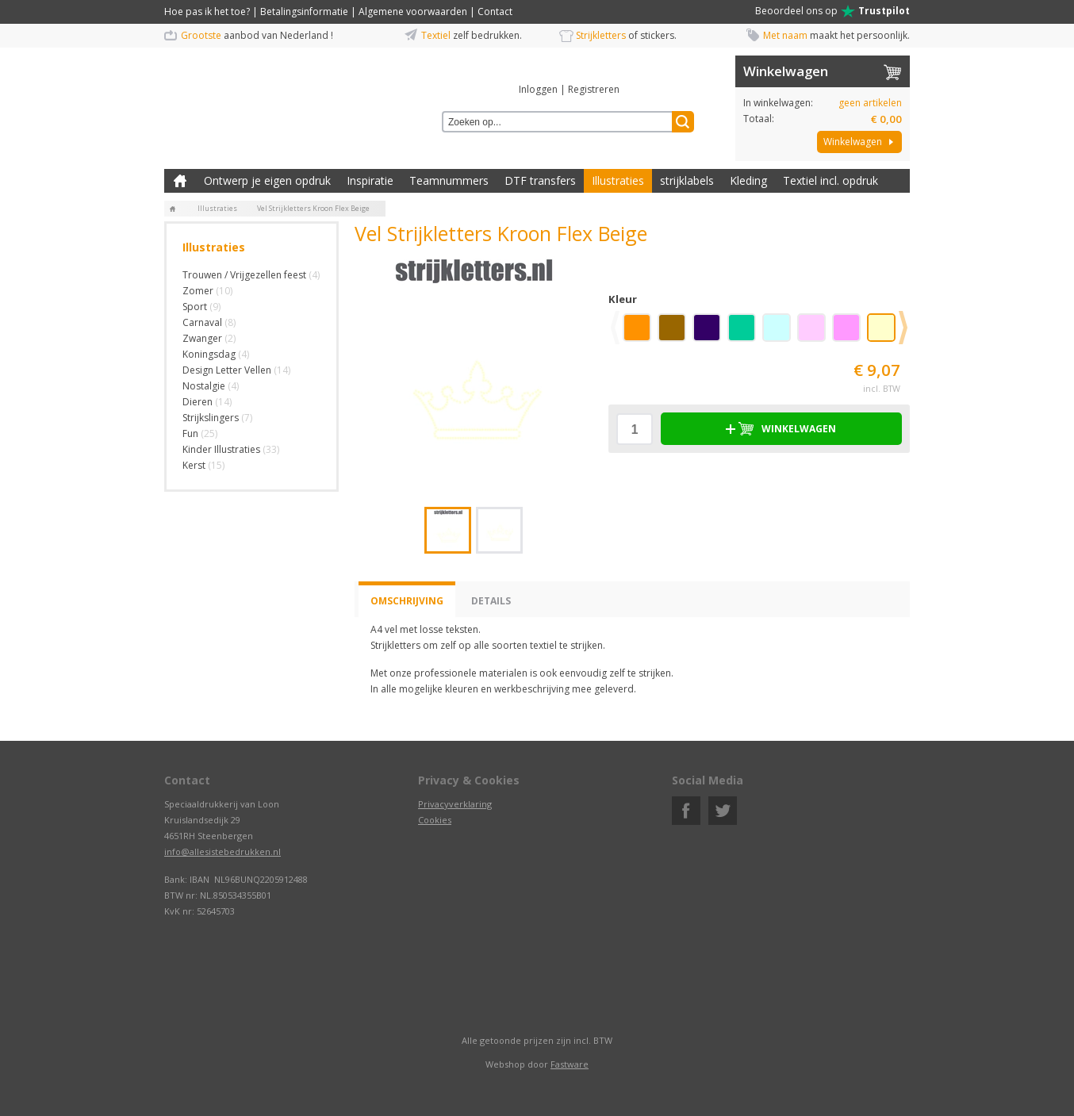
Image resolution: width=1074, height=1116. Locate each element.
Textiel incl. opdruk (830, 180)
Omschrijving (406, 601)
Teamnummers (449, 180)
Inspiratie (370, 180)
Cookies (434, 820)
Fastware (569, 1064)
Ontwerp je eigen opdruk (267, 180)
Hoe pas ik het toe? (207, 11)
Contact (495, 11)
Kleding (748, 180)
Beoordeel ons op (832, 11)
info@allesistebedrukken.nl (222, 851)
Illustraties (618, 180)
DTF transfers (540, 180)
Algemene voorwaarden (413, 11)
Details (491, 601)
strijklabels (687, 180)
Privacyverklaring (455, 804)
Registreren (593, 89)
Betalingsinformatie (304, 11)
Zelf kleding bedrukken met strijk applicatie (180, 181)
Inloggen (538, 89)
